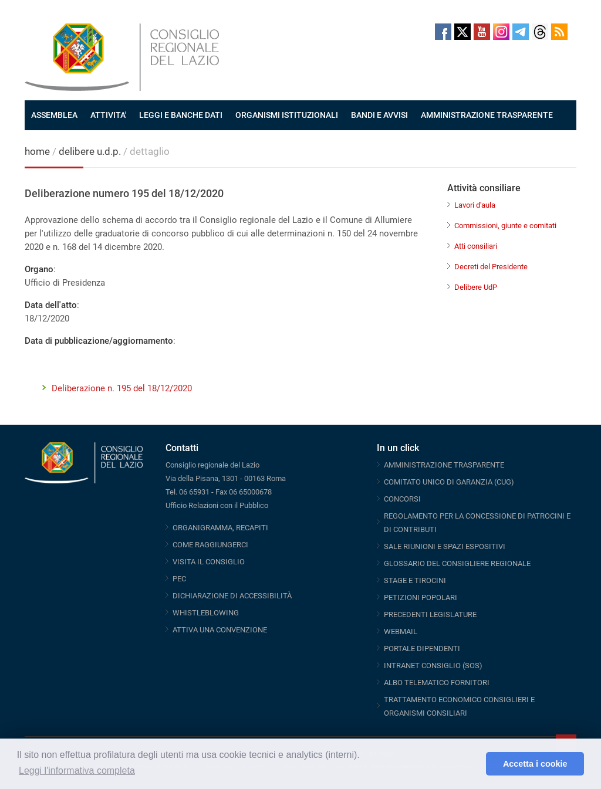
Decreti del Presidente (491, 266)
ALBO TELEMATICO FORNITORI (436, 682)
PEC (179, 578)
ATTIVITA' (108, 115)
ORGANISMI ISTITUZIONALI (286, 115)
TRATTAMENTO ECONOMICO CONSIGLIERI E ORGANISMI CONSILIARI (459, 706)
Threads (540, 31)
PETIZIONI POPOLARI (420, 597)
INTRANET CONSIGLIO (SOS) (433, 665)
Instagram (501, 31)
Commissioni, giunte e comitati (505, 225)
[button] (474, 763)
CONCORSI (402, 499)
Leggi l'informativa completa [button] (77, 771)
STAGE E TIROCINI (415, 580)
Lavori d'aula (474, 205)
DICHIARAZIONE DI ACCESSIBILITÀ (232, 595)
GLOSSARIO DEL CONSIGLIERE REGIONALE (457, 563)
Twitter (462, 31)
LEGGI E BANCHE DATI (180, 115)
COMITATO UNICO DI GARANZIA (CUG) (449, 482)
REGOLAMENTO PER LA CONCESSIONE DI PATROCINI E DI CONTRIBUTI (477, 523)
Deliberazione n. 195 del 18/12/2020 (122, 388)
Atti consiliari (475, 246)
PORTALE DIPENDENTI (422, 648)
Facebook (443, 31)
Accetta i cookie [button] (535, 763)
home (37, 151)
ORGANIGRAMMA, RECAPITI (220, 527)
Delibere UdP (475, 287)
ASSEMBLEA (54, 115)
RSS (559, 31)
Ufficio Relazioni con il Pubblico (217, 505)
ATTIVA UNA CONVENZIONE (220, 629)
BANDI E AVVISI (379, 115)
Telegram (520, 31)
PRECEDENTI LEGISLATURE (430, 614)
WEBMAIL (400, 631)
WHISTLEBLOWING (206, 612)
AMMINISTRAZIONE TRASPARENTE (487, 115)
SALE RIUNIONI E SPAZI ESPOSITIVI (444, 546)
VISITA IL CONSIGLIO (209, 561)
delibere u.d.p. (91, 151)
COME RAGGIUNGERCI (210, 544)
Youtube (482, 31)
